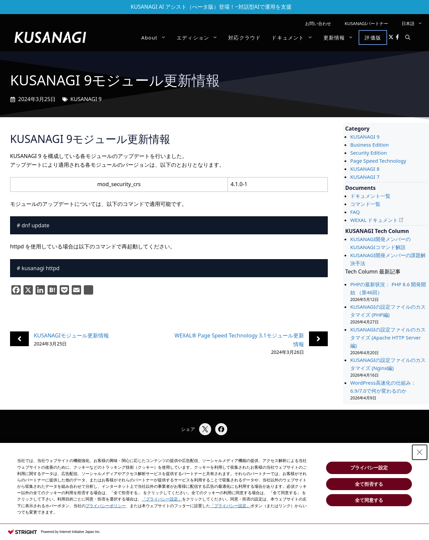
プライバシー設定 (369, 467)
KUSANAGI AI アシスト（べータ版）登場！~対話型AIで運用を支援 (211, 6)
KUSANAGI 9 (86, 99)
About (156, 37)
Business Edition (369, 144)
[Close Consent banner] (419, 452)
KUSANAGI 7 (364, 176)
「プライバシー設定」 (162, 499)
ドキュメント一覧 (370, 195)
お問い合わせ (318, 23)
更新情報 (341, 37)
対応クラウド (244, 37)
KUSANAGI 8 (364, 168)
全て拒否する (369, 484)
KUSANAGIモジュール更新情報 (71, 335)
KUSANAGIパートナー (366, 23)
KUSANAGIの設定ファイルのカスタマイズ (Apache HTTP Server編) (388, 337)
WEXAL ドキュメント (374, 220)
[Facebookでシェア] (221, 429)
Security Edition (368, 152)
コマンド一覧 (365, 204)
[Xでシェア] (205, 429)
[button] (408, 37)
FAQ (355, 212)
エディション (200, 37)
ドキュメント (294, 37)
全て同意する (369, 500)
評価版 (373, 37)
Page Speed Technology (378, 160)
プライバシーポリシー (105, 506)
